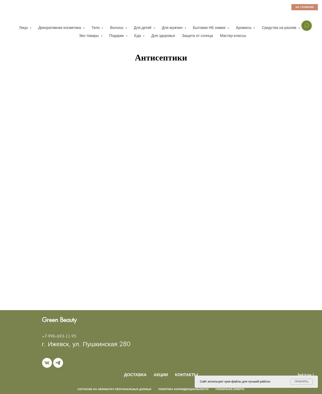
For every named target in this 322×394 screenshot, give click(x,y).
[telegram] (58, 363)
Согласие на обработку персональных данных (114, 389)
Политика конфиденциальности (183, 389)
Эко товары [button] (89, 35)
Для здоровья (163, 35)
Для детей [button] (143, 27)
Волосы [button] (117, 27)
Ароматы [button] (244, 27)
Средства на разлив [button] (279, 27)
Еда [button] (138, 35)
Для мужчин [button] (172, 27)
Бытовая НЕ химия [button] (210, 27)
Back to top (306, 375)
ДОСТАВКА (135, 374)
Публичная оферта (229, 389)
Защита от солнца (197, 35)
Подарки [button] (117, 35)
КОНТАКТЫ (186, 374)
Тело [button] (96, 27)
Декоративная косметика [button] (60, 27)
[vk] (47, 363)
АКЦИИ (161, 374)
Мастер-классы (233, 35)
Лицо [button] (24, 27)
